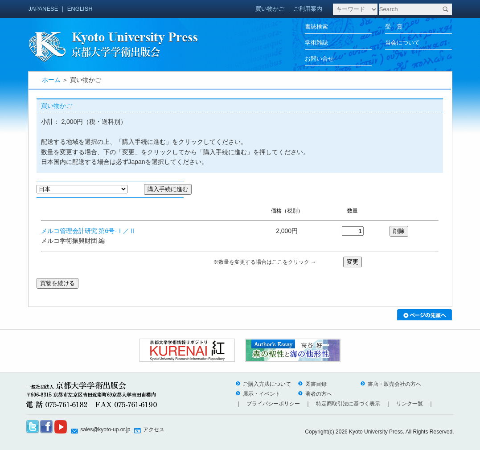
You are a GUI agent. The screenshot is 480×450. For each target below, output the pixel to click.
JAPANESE (43, 8)
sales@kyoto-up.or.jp (105, 429)
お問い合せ (319, 58)
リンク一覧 (409, 404)
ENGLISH (80, 8)
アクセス (153, 429)
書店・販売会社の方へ (391, 384)
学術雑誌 (316, 42)
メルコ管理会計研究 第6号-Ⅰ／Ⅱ (88, 230)
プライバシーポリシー (273, 404)
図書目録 (312, 384)
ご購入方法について (263, 384)
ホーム (51, 79)
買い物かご (269, 8)
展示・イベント (258, 394)
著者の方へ (315, 394)
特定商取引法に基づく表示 (348, 404)
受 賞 (393, 26)
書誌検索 (316, 26)
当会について (402, 42)
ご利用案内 (307, 8)
